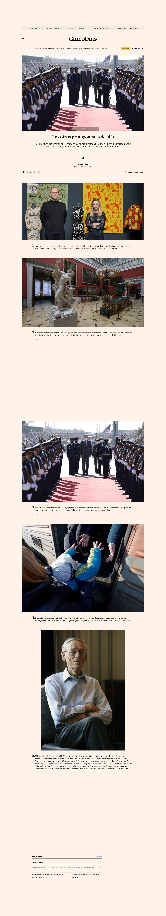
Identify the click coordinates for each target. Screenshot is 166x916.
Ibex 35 (29, 28)
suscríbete (125, 48)
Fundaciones (54, 867)
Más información (38, 877)
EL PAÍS (104, 47)
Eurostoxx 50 (98, 28)
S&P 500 (50, 28)
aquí (76, 877)
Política (91, 867)
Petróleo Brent (73, 28)
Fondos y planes (77, 48)
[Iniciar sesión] (137, 48)
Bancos (45, 867)
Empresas (71, 867)
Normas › (99, 857)
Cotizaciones (67, 48)
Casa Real (63, 867)
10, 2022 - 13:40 (85, 166)
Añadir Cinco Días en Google (135, 172)
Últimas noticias (88, 48)
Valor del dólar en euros (125, 28)
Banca (86, 867)
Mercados (51, 48)
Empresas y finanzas (41, 48)
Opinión (97, 48)
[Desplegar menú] (23, 38)
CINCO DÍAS (83, 164)
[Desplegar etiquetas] (100, 867)
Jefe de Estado (37, 867)
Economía (59, 48)
